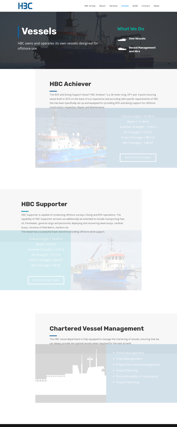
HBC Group (89, 6)
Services (113, 6)
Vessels (125, 6)
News (156, 6)
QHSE (135, 6)
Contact (146, 6)
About (102, 6)
